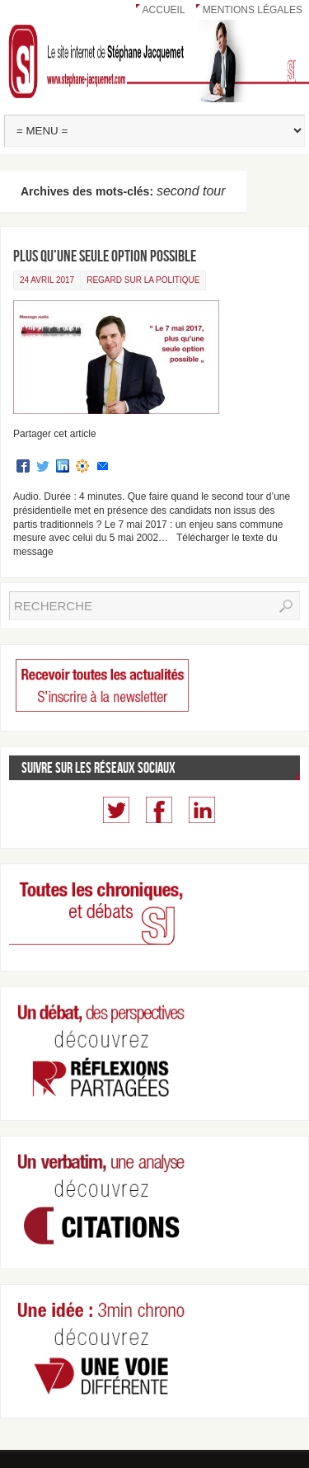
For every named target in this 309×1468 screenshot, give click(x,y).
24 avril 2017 (47, 280)
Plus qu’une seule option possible (104, 256)
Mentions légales (252, 10)
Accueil (164, 10)
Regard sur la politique (143, 280)
